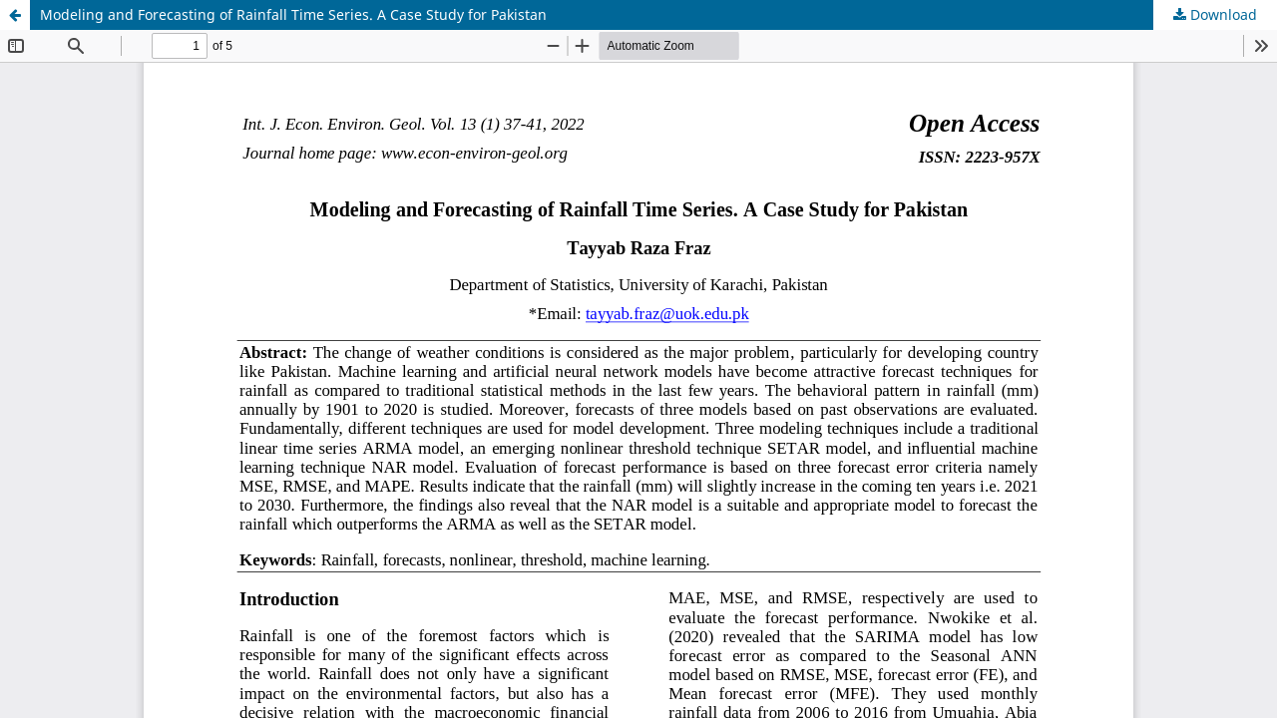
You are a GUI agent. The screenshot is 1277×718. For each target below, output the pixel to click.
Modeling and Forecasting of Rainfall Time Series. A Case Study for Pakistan (293, 14)
